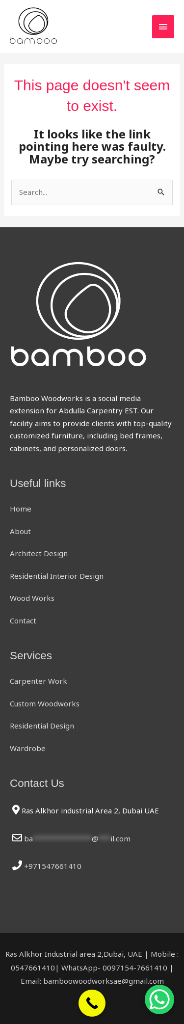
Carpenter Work (38, 681)
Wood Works (32, 598)
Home (20, 508)
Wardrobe (28, 748)
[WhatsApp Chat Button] (159, 999)
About (20, 531)
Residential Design (42, 725)
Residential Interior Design (57, 576)
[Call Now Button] (92, 1003)
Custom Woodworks (44, 703)
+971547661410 (52, 866)
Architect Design (39, 553)
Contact (23, 620)
